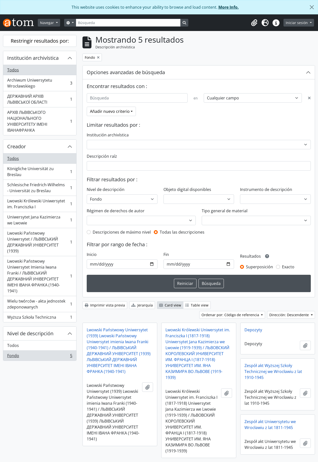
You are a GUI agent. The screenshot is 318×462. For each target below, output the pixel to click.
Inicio (92, 254)
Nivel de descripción (30, 333)
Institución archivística (33, 58)
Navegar (47, 22)
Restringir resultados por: (40, 40)
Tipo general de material (224, 211)
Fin (166, 254)
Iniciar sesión (297, 22)
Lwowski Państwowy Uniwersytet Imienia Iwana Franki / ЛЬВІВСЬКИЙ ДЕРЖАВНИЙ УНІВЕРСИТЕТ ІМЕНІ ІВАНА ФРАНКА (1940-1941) (39, 276)
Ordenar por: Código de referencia (230, 314)
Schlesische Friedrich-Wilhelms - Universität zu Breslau (39, 187)
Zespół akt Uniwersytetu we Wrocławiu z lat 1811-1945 (270, 424)
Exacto (288, 267)
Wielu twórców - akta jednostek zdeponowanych (39, 304)
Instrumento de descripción (266, 189)
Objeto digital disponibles (187, 189)
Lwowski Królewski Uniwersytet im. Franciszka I (39, 204)
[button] (254, 22)
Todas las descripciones (182, 232)
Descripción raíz (102, 156)
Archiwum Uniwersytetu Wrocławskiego (39, 83)
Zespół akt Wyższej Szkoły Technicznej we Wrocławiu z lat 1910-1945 (273, 371)
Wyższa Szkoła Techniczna (39, 318)
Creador (16, 146)
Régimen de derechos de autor (116, 211)
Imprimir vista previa (105, 305)
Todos (13, 70)
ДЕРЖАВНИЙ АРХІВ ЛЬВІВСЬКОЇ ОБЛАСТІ (39, 99)
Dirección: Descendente (289, 314)
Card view (170, 305)
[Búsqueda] (128, 23)
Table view (196, 305)
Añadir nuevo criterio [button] (110, 111)
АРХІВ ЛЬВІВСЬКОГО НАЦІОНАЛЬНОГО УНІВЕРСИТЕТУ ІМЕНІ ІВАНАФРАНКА (39, 121)
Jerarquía (142, 305)
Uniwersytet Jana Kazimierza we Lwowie (39, 220)
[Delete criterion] (309, 98)
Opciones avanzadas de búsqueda (126, 72)
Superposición (259, 267)
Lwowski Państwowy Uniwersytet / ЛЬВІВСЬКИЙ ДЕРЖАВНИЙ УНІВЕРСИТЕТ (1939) (39, 242)
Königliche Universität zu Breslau (39, 171)
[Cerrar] (312, 7)
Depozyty (253, 330)
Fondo (39, 357)
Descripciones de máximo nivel (122, 232)
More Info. (228, 7)
